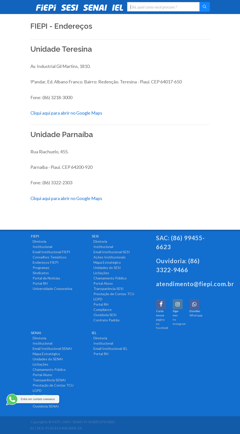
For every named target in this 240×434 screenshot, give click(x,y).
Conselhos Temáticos (49, 257)
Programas (40, 267)
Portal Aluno (102, 283)
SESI (95, 236)
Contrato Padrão (106, 320)
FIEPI (35, 236)
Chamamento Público (109, 278)
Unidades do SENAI (47, 359)
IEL (94, 333)
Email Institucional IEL (110, 348)
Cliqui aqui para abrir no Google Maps (66, 113)
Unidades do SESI (106, 267)
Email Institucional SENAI (51, 348)
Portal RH (39, 283)
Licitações (100, 273)
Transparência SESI (108, 288)
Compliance (102, 309)
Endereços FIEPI (45, 262)
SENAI (36, 333)
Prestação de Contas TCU (113, 294)
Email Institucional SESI (111, 252)
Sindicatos (40, 273)
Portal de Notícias (45, 278)
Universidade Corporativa (51, 288)
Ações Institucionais (109, 257)
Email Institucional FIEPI (50, 252)
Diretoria (38, 241)
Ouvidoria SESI (104, 315)
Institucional (41, 246)
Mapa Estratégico (106, 262)
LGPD (97, 299)
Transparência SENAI (48, 380)
